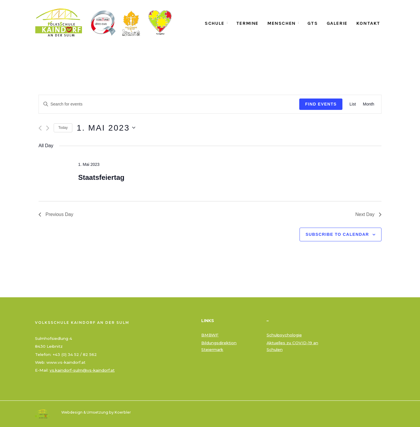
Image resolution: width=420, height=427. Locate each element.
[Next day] (47, 128)
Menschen (281, 23)
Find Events (321, 104)
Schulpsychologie (284, 335)
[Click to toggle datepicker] (106, 128)
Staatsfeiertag (101, 177)
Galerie (337, 23)
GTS (312, 23)
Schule (215, 23)
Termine (247, 23)
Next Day (368, 214)
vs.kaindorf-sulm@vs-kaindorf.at (82, 370)
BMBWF (209, 335)
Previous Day (55, 214)
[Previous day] (40, 128)
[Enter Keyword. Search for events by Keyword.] (169, 104)
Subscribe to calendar (337, 234)
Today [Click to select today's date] (63, 128)
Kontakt (368, 23)
